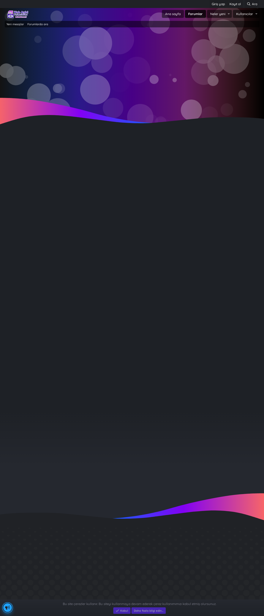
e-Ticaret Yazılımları (74, 597)
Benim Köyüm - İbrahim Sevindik (211, 572)
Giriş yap (114, 64)
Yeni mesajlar (15, 24)
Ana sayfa (173, 14)
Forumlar (195, 14)
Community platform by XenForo (132, 592)
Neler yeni (217, 14)
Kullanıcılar (244, 14)
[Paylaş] (250, 156)
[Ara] (252, 4)
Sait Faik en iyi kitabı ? (202, 564)
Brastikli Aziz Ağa (197, 580)
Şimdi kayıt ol (150, 64)
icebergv (229, 444)
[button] (229, 14)
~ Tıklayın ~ (132, 99)
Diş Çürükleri (194, 557)
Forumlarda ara (37, 24)
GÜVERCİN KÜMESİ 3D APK (206, 549)
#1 (256, 156)
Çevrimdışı (23, 175)
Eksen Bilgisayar (17, 597)
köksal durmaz (17, 148)
